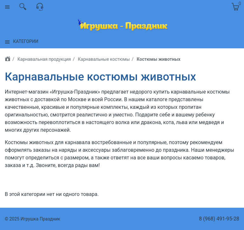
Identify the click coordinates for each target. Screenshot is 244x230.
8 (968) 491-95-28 (219, 219)
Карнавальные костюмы (104, 59)
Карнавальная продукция (44, 59)
